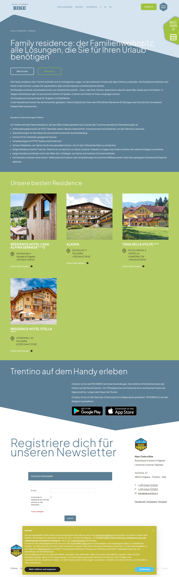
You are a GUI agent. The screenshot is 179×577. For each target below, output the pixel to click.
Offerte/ (14, 568)
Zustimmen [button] (144, 569)
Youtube (162, 501)
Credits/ (165, 568)
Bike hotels (22, 71)
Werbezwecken (44, 549)
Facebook (140, 501)
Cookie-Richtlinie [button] (78, 541)
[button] (153, 530)
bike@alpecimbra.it (148, 493)
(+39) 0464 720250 (148, 489)
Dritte (84, 543)
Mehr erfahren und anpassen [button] (42, 569)
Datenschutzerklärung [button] (104, 535)
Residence (49, 71)
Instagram (152, 501)
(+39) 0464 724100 (148, 485)
